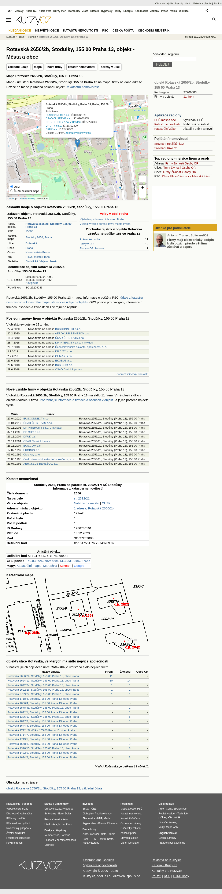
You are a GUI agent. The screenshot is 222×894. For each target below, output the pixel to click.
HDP (99, 818)
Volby (161, 827)
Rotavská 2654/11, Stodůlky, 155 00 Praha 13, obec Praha (43, 680)
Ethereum (112, 823)
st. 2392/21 (82, 498)
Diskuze (184, 11)
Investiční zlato (97, 834)
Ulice (173, 176)
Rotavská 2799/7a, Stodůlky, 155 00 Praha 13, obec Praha (43, 694)
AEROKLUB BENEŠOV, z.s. (72, 333)
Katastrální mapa (29, 565)
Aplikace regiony (167, 115)
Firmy (169, 163)
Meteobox (198, 3)
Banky (48, 803)
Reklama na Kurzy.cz (166, 860)
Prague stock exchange (172, 842)
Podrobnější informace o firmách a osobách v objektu (77, 400)
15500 (29, 231)
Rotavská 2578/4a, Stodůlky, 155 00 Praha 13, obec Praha (43, 707)
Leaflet (11, 198)
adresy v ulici (110, 67)
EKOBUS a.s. (63, 360)
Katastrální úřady (130, 818)
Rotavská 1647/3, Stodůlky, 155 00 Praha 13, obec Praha (42, 721)
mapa (38, 67)
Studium (218, 3)
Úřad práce (50, 824)
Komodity (74, 11)
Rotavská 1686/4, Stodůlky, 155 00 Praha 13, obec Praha (42, 703)
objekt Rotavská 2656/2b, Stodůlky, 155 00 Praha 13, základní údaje (54, 788)
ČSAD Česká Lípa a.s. (69, 369)
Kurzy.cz (10, 37)
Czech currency (167, 837)
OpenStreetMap (27, 198)
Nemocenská (51, 835)
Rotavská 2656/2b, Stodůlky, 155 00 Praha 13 (63, 37)
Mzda (61, 824)
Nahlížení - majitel (86, 503)
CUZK (106, 503)
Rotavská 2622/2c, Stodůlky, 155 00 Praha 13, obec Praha (43, 689)
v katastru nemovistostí (83, 87)
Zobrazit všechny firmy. (78, 132)
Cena (169, 808)
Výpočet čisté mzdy (17, 808)
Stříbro (111, 834)
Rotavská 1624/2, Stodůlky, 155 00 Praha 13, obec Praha (42, 757)
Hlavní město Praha (38, 252)
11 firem (188, 96)
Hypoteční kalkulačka (18, 837)
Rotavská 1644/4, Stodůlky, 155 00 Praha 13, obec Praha (42, 725)
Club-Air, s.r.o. (64, 356)
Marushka (50, 565)
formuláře (133, 842)
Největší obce (47, 30)
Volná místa (60, 819)
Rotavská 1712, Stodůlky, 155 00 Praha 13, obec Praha (41, 730)
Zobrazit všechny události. (132, 374)
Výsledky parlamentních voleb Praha (102, 219)
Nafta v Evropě (90, 842)
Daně (124, 842)
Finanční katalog (168, 822)
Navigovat (32, 282)
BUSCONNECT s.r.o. (58, 114)
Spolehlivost (180, 808)
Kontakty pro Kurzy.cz (167, 870)
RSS (167, 876)
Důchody (49, 844)
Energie (128, 11)
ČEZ (93, 808)
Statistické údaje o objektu (42, 261)
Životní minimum (15, 833)
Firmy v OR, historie (92, 248)
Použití (156, 876)
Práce (164, 11)
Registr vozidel (167, 813)
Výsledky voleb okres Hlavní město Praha (105, 223)
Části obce (184, 176)
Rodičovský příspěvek (18, 828)
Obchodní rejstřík (164, 3)
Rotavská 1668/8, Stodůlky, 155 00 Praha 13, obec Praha (42, 743)
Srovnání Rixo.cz (165, 148)
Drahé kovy (89, 829)
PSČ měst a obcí (165, 120)
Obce (165, 176)
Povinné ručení (14, 842)
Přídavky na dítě (15, 818)
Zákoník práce (129, 833)
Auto (161, 808)
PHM (93, 838)
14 (128, 680)
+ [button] (142, 188)
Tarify (118, 11)
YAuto (188, 3)
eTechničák (174, 817)
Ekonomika (88, 818)
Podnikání (127, 803)
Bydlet (208, 3)
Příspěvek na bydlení (18, 823)
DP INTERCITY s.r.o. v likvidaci (63, 122)
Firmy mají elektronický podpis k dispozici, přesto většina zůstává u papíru (190, 243)
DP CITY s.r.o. (54, 125)
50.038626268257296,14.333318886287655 (59, 561)
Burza (85, 808)
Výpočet (27, 803)
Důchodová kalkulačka (19, 813)
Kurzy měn (59, 11)
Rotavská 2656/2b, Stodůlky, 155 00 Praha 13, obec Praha (43, 676)
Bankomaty (62, 803)
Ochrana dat (92, 860)
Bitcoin (94, 11)
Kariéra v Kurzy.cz (164, 865)
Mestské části (201, 176)
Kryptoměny (89, 823)
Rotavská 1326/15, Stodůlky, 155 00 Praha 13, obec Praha (43, 748)
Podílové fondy (103, 813)
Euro (60, 813)
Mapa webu (172, 827)
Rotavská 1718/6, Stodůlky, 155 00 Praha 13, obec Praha (42, 698)
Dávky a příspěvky (55, 830)
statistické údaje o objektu (69, 302)
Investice (87, 803)
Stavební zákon (129, 837)
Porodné (65, 835)
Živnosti (179, 163)
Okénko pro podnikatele (173, 228)
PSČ (105, 30)
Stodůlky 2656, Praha (39, 237)
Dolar (68, 813)
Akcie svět (45, 11)
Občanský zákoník (131, 828)
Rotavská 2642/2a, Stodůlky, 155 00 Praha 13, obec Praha (43, 685)
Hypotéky (106, 11)
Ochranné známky (131, 823)
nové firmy (54, 67)
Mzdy (107, 818)
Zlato (85, 11)
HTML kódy (181, 876)
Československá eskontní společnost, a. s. (81, 347)
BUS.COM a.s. (64, 365)
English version (168, 833)
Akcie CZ (31, 11)
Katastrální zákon (165, 128)
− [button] (142, 194)
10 (111, 680)
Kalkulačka (141, 11)
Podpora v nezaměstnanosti (60, 840)
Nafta (110, 838)
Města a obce (128, 808)
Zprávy (19, 11)
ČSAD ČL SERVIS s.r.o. (59, 118)
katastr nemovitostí (81, 67)
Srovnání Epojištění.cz (169, 143)
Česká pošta (123, 30)
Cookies (108, 860)
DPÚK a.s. (52, 129)
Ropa (85, 838)
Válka (173, 11)
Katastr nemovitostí (167, 124)
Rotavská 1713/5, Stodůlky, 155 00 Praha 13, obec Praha (42, 739)
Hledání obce (19, 30)
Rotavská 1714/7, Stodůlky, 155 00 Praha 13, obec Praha (42, 734)
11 (111, 676)
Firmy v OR (87, 244)
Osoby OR (191, 163)
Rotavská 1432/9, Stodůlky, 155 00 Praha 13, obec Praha (42, 752)
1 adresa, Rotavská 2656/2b (94, 508)
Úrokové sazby (52, 808)
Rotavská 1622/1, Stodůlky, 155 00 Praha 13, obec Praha (42, 712)
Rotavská (31, 243)
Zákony (154, 11)
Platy (69, 824)
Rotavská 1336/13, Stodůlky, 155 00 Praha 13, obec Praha (43, 716)
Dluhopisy (87, 813)
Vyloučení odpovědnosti (100, 865)
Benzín (102, 838)
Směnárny (50, 813)
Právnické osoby (90, 239)
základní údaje (18, 67)
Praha (29, 248)
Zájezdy (179, 3)
